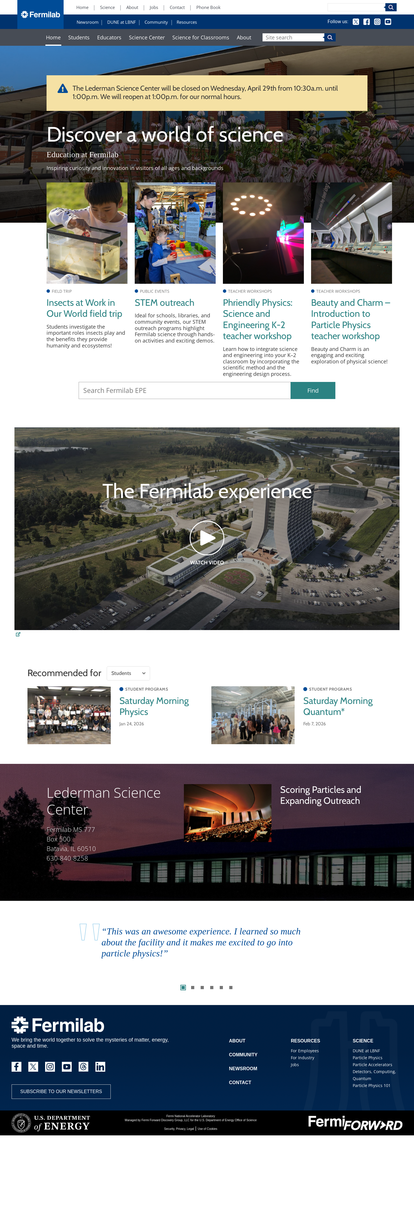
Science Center (147, 37)
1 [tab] (183, 987)
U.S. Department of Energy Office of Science (227, 1120)
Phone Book (208, 7)
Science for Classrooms (200, 37)
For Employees (305, 1050)
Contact (177, 7)
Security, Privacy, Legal (179, 1128)
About (132, 7)
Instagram (377, 22)
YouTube (388, 22)
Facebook (366, 22)
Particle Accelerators (372, 1064)
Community (156, 22)
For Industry (302, 1057)
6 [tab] (231, 987)
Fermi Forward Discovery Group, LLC (165, 1120)
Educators (109, 37)
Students (79, 37)
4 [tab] (212, 987)
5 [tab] (221, 987)
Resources (187, 22)
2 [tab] (193, 987)
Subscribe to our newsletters (61, 1091)
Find (313, 390)
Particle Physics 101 (372, 1085)
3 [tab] (202, 987)
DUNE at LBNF (121, 22)
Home (82, 7)
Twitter (356, 22)
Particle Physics (367, 1057)
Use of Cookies (207, 1128)
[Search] (356, 7)
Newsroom (88, 22)
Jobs (154, 7)
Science (107, 7)
